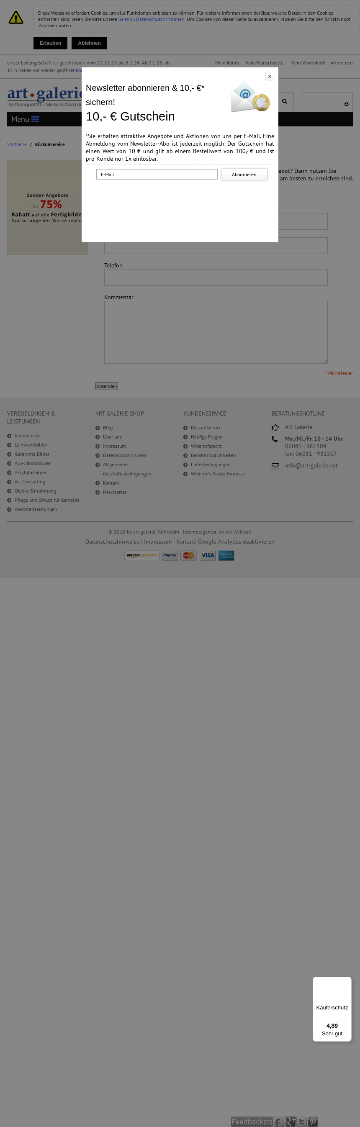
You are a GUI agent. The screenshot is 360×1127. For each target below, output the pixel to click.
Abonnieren (244, 174)
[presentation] (181, 198)
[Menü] (347, 982)
